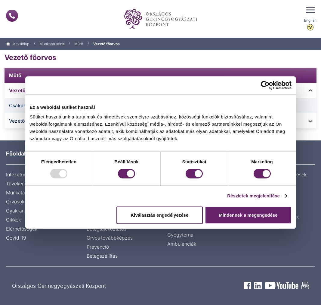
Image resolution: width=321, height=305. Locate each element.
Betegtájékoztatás (106, 229)
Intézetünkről (20, 174)
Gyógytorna (180, 235)
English (310, 20)
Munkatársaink (51, 44)
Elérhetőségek (21, 229)
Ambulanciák (181, 244)
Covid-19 (16, 238)
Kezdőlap (17, 44)
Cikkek (13, 220)
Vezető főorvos (31, 57)
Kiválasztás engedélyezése (159, 215)
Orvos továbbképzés (110, 238)
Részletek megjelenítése (253, 195)
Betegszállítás (102, 256)
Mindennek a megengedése (248, 215)
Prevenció (98, 247)
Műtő (78, 44)
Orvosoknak (19, 202)
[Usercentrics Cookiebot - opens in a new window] (265, 85)
